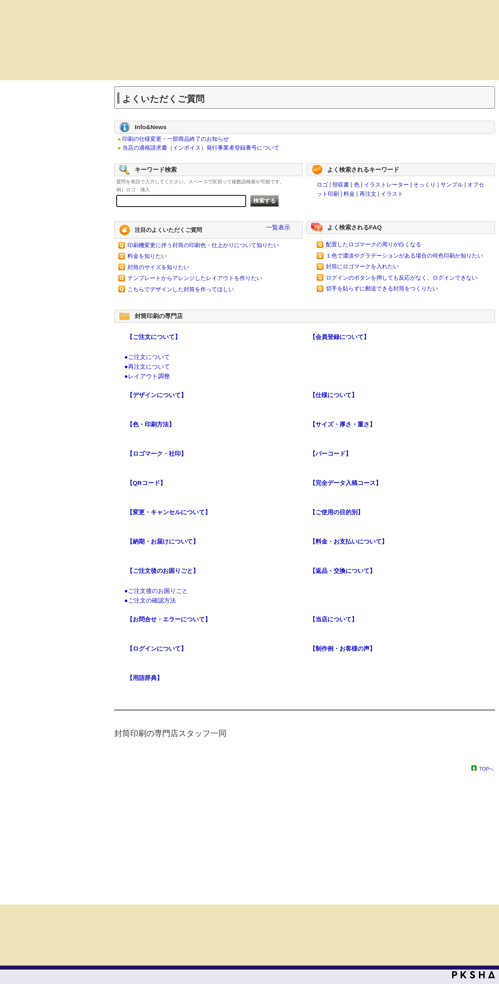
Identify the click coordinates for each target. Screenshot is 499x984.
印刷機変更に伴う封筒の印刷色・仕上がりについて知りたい (203, 245)
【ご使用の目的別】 (336, 512)
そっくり (424, 184)
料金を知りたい (147, 256)
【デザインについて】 (157, 395)
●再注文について (147, 366)
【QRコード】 (146, 482)
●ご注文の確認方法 (150, 600)
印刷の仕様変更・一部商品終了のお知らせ (175, 139)
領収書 (340, 184)
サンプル (451, 184)
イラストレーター (386, 184)
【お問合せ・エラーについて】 (169, 619)
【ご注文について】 (154, 336)
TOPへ (486, 768)
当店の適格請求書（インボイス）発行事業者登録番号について (200, 147)
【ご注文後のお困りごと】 (163, 570)
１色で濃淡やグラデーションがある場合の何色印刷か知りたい (404, 255)
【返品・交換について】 (342, 570)
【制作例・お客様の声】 (342, 648)
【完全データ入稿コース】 (345, 482)
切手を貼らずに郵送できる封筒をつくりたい (382, 288)
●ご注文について (147, 356)
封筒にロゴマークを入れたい (362, 266)
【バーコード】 (330, 453)
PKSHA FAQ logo (473, 975)
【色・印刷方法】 (151, 424)
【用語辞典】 (145, 677)
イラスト (392, 194)
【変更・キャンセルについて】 (169, 512)
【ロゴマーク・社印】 (157, 453)
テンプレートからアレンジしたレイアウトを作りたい (194, 278)
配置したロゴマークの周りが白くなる (373, 244)
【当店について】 (333, 619)
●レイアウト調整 (147, 376)
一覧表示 (278, 227)
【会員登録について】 (339, 336)
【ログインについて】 (157, 648)
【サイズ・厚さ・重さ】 (342, 424)
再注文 (368, 194)
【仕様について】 (333, 395)
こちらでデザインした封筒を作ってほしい (180, 289)
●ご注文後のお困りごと (156, 590)
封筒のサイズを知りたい (158, 267)
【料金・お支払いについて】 (348, 541)
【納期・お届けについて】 (163, 541)
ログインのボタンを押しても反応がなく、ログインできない (401, 277)
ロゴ (322, 184)
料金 (349, 194)
